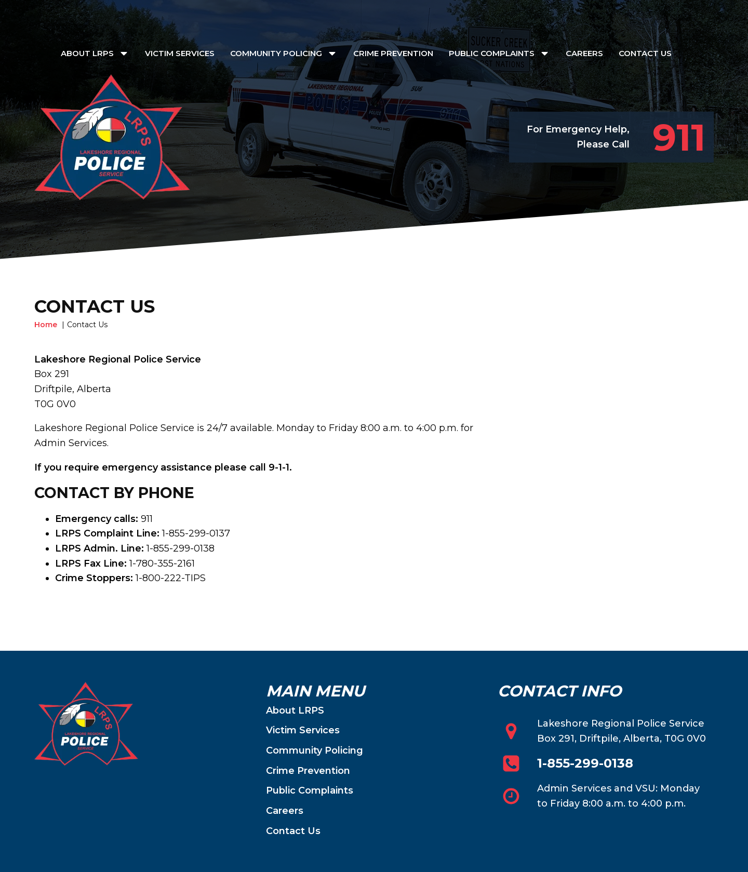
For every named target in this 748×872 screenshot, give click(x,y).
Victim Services (180, 53)
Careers (584, 53)
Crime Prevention (393, 53)
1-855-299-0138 (585, 763)
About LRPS (95, 53)
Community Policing (284, 53)
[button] (672, 137)
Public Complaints (499, 53)
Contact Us (645, 53)
